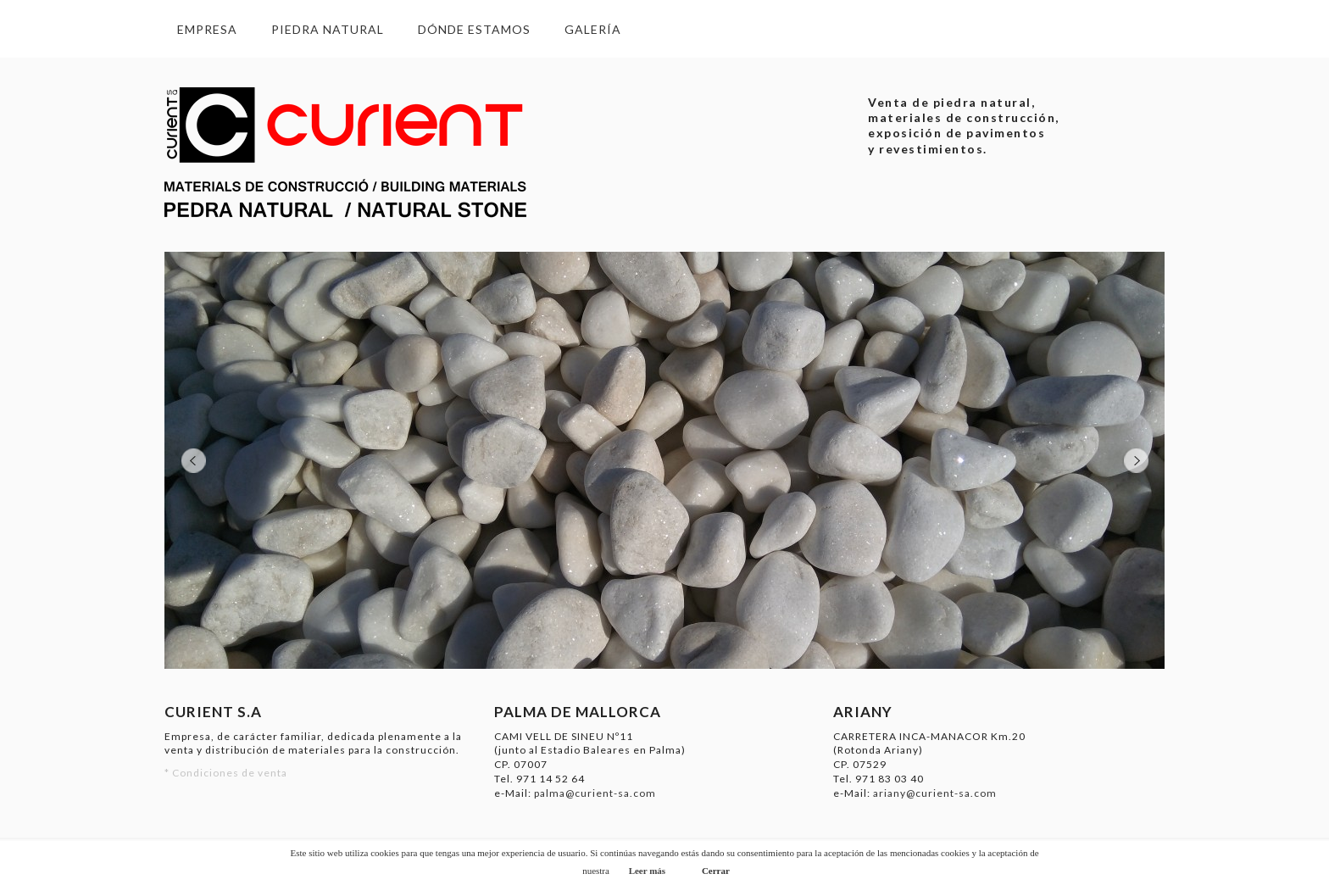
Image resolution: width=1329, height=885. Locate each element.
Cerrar (716, 871)
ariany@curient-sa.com (935, 793)
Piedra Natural (327, 29)
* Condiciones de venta (225, 772)
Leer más (647, 871)
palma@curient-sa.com (595, 793)
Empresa (207, 29)
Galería (592, 29)
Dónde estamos (474, 29)
